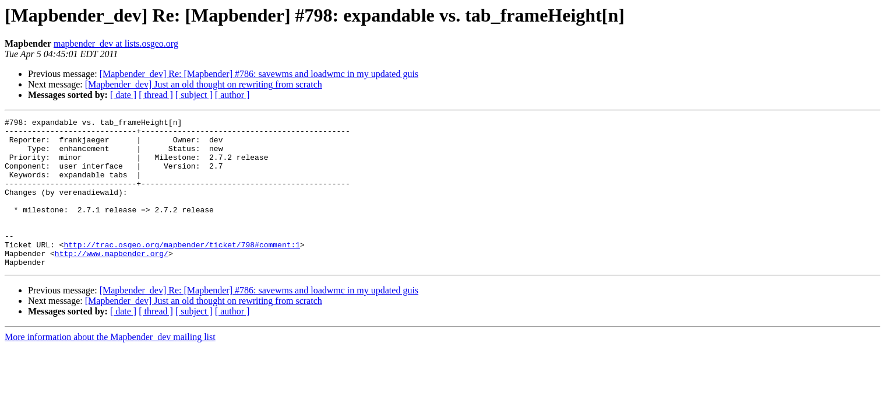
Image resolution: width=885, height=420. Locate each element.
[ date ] (123, 95)
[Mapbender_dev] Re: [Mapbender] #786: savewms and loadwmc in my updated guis (259, 74)
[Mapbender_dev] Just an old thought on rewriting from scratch (203, 84)
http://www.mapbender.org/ (111, 281)
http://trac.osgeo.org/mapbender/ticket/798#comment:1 (182, 270)
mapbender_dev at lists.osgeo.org (116, 43)
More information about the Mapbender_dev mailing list (110, 367)
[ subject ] (194, 95)
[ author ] (232, 95)
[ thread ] (156, 95)
